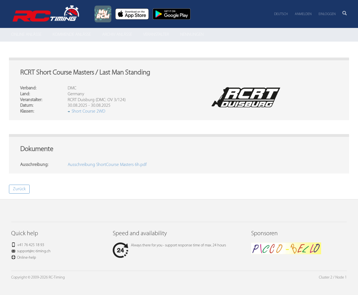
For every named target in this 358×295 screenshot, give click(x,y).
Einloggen (327, 14)
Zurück (19, 189)
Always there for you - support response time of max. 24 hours (169, 245)
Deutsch (281, 14)
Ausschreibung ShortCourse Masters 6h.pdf (107, 165)
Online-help (26, 258)
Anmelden (303, 14)
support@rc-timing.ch (34, 251)
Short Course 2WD (88, 111)
